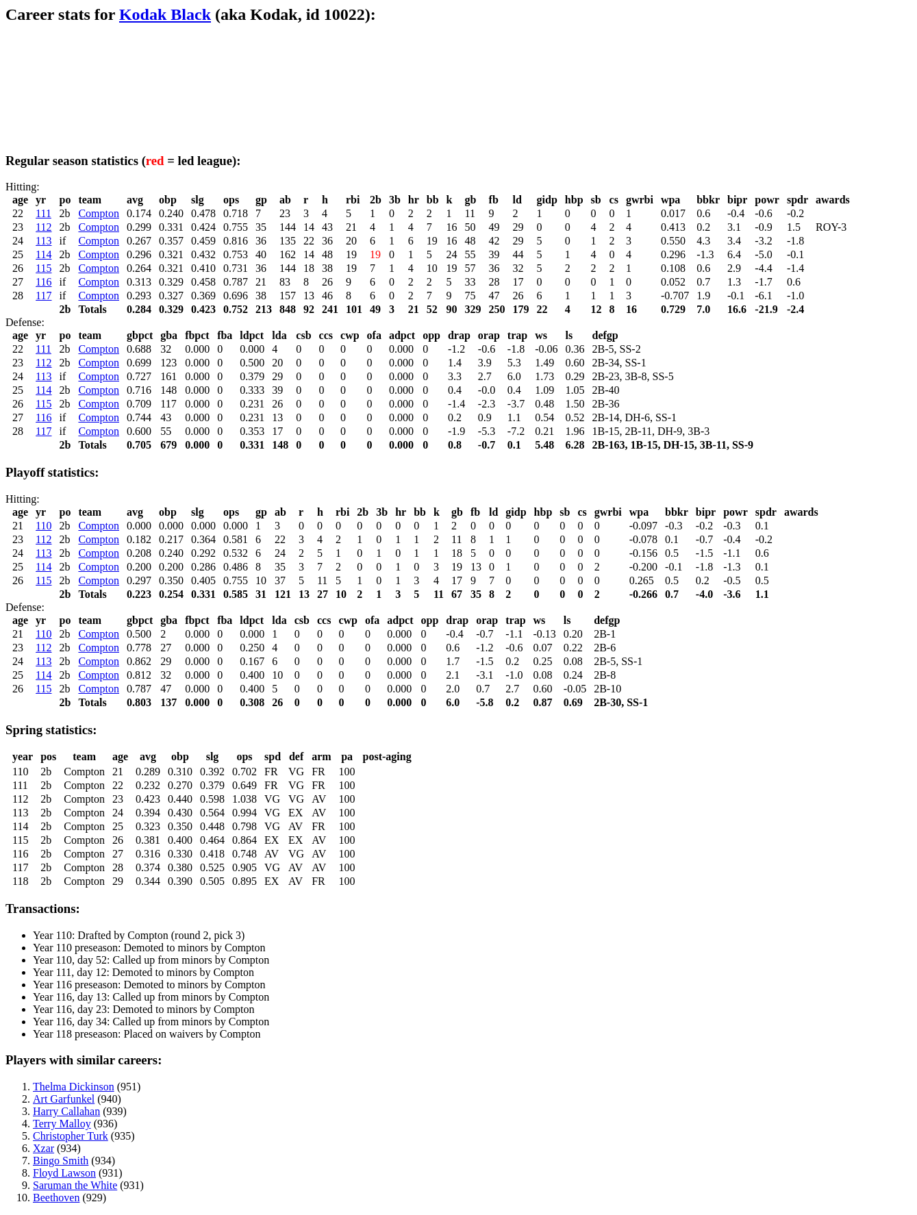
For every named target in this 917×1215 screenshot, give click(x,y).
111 (43, 213)
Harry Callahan (66, 1111)
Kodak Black (165, 14)
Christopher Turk (70, 1136)
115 (43, 268)
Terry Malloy (62, 1123)
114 (43, 254)
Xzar (43, 1148)
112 (43, 227)
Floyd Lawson (64, 1173)
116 (43, 282)
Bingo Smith (60, 1160)
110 (43, 525)
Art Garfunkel (64, 1099)
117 (43, 295)
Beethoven (56, 1197)
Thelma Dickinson (73, 1086)
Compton (98, 213)
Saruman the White (75, 1185)
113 (43, 241)
